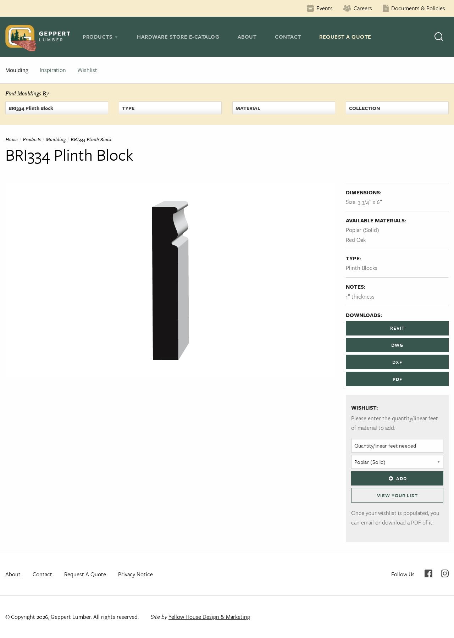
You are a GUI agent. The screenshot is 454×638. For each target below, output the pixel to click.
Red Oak (356, 239)
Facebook (428, 573)
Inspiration (53, 70)
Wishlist (87, 70)
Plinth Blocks (361, 267)
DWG (397, 345)
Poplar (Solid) (362, 230)
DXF (397, 362)
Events (324, 8)
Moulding (16, 70)
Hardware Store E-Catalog (178, 36)
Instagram (445, 573)
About (247, 36)
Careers (363, 8)
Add (397, 478)
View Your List (397, 495)
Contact (288, 36)
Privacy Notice (135, 574)
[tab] (100, 36)
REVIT (397, 328)
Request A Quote (345, 36)
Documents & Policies (418, 8)
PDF (397, 379)
